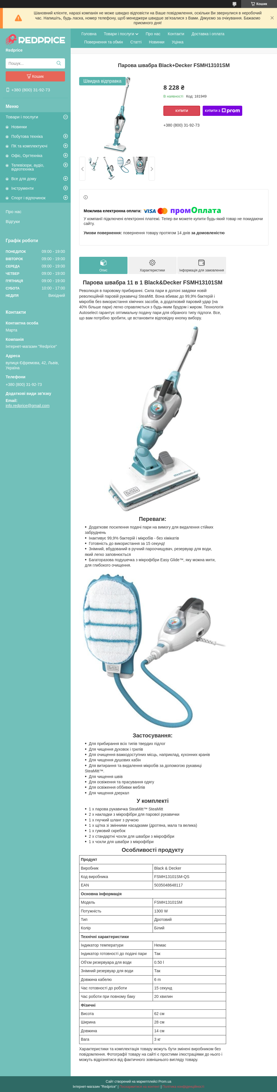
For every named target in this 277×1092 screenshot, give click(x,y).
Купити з (222, 110)
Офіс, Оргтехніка (26, 155)
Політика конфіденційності (183, 1087)
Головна (88, 34)
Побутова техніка (27, 136)
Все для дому (23, 178)
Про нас (13, 211)
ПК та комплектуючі (29, 146)
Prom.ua (165, 1082)
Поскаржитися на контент (140, 1087)
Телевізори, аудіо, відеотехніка (27, 167)
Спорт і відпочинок (28, 198)
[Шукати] (58, 63)
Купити (182, 110)
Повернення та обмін (103, 42)
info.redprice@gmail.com (27, 405)
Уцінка (177, 42)
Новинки (19, 127)
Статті (136, 42)
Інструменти (22, 188)
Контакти (176, 34)
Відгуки (13, 221)
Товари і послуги (22, 116)
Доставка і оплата (208, 34)
